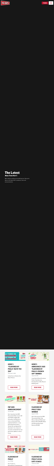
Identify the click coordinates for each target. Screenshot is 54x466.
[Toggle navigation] (51, 3)
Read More (14, 387)
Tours (45, 3)
